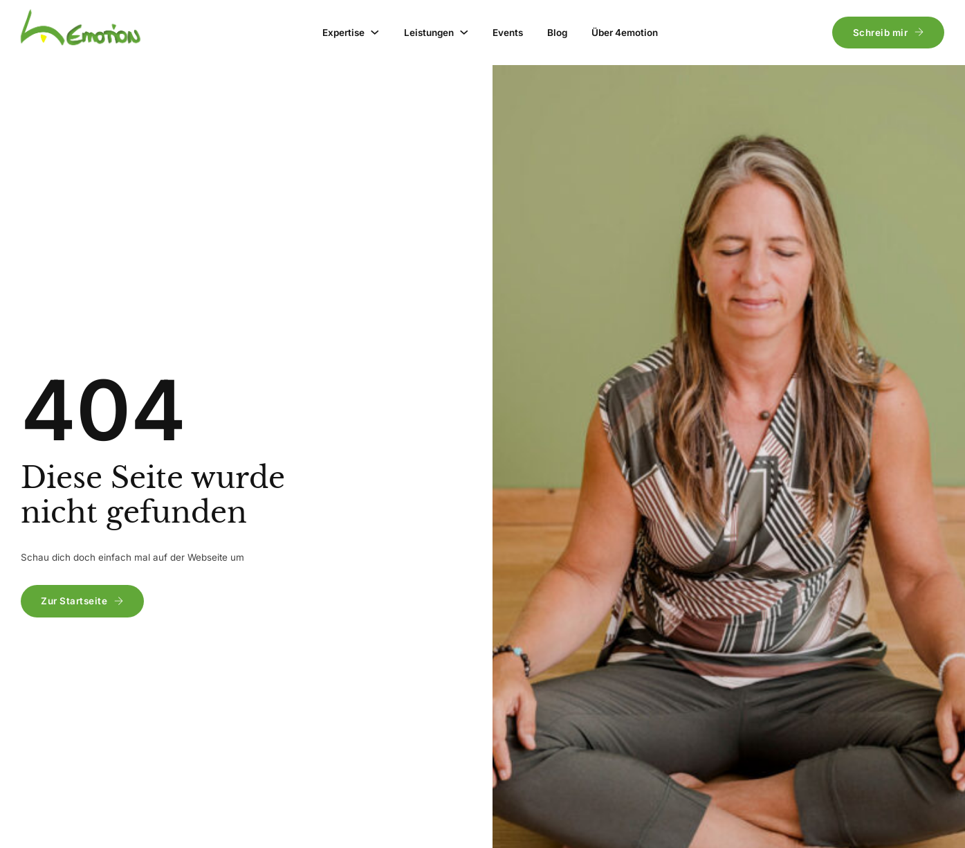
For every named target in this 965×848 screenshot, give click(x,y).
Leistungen (429, 32)
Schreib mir (888, 32)
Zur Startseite (82, 600)
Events (508, 32)
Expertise (343, 32)
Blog (557, 32)
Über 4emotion (624, 32)
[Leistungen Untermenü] (463, 32)
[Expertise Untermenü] (374, 32)
